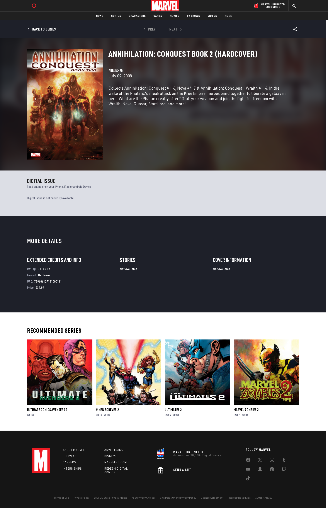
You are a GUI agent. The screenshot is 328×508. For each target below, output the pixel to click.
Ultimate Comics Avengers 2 (47, 409)
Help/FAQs (71, 456)
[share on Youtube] (248, 470)
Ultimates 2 (173, 409)
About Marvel (74, 450)
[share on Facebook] (248, 461)
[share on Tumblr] (284, 461)
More (228, 15)
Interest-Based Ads (239, 497)
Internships (72, 468)
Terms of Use (61, 497)
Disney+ (110, 456)
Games (157, 15)
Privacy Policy (81, 497)
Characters (137, 15)
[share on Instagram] (272, 461)
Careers (69, 462)
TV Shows (193, 15)
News (99, 15)
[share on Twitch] (284, 470)
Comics (116, 15)
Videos (212, 15)
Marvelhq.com (115, 462)
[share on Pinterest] (272, 470)
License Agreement (212, 497)
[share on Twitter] (260, 461)
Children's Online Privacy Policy (178, 497)
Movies (174, 15)
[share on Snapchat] (260, 470)
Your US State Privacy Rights (110, 497)
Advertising (113, 450)
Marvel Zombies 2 (246, 409)
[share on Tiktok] (248, 479)
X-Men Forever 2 (107, 409)
